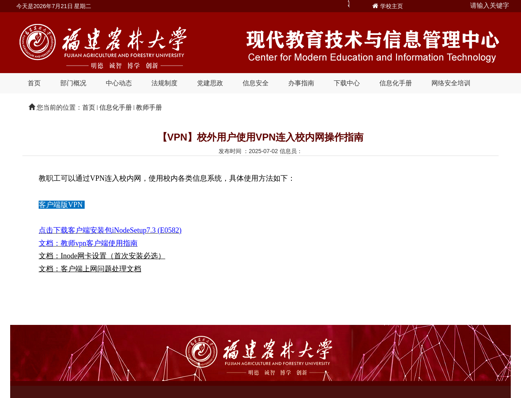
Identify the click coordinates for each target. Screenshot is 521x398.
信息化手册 (395, 83)
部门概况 (73, 83)
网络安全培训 (451, 83)
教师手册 (149, 107)
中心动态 (119, 83)
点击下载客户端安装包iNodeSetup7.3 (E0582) (110, 230)
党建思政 (210, 83)
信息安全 (256, 83)
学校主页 (391, 6)
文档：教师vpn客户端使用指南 (88, 243)
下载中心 (347, 83)
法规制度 (164, 83)
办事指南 (301, 83)
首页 (34, 83)
